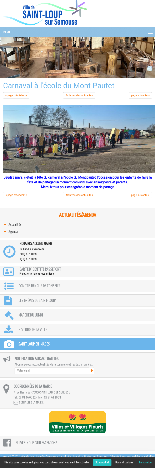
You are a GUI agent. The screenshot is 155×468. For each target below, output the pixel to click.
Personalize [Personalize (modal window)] (145, 462)
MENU (6, 32)
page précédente (16, 95)
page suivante (140, 95)
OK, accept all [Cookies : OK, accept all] (102, 462)
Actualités (15, 225)
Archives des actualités (79, 95)
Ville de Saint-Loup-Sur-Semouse (38, 456)
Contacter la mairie (29, 402)
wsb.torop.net (140, 456)
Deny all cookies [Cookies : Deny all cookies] (124, 462)
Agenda (13, 232)
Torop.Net (102, 456)
